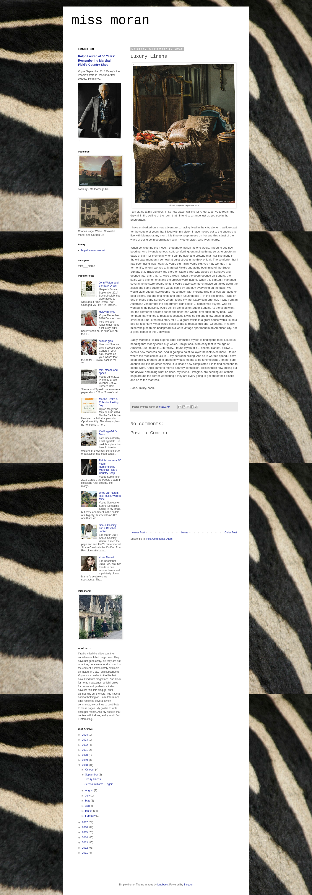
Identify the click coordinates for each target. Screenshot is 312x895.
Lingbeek (162, 884)
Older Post (230, 532)
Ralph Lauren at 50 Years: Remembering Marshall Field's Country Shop (96, 60)
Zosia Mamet (106, 557)
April (88, 805)
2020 (85, 755)
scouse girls (106, 341)
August (89, 790)
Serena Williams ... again (98, 784)
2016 (85, 827)
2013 (85, 842)
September (92, 774)
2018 (85, 765)
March (89, 810)
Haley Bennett (107, 311)
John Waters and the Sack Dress (109, 284)
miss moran (111, 20)
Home (184, 532)
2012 (85, 847)
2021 (85, 749)
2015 (85, 832)
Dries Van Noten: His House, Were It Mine (110, 496)
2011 (85, 852)
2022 (85, 744)
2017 (85, 822)
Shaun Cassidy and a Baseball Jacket (108, 528)
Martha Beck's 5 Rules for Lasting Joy (109, 402)
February (90, 815)
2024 (85, 734)
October (90, 769)
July (88, 795)
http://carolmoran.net (93, 250)
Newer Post (138, 532)
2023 (85, 739)
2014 (85, 837)
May (88, 800)
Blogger (188, 884)
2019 (85, 760)
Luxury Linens (92, 779)
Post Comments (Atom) (159, 538)
